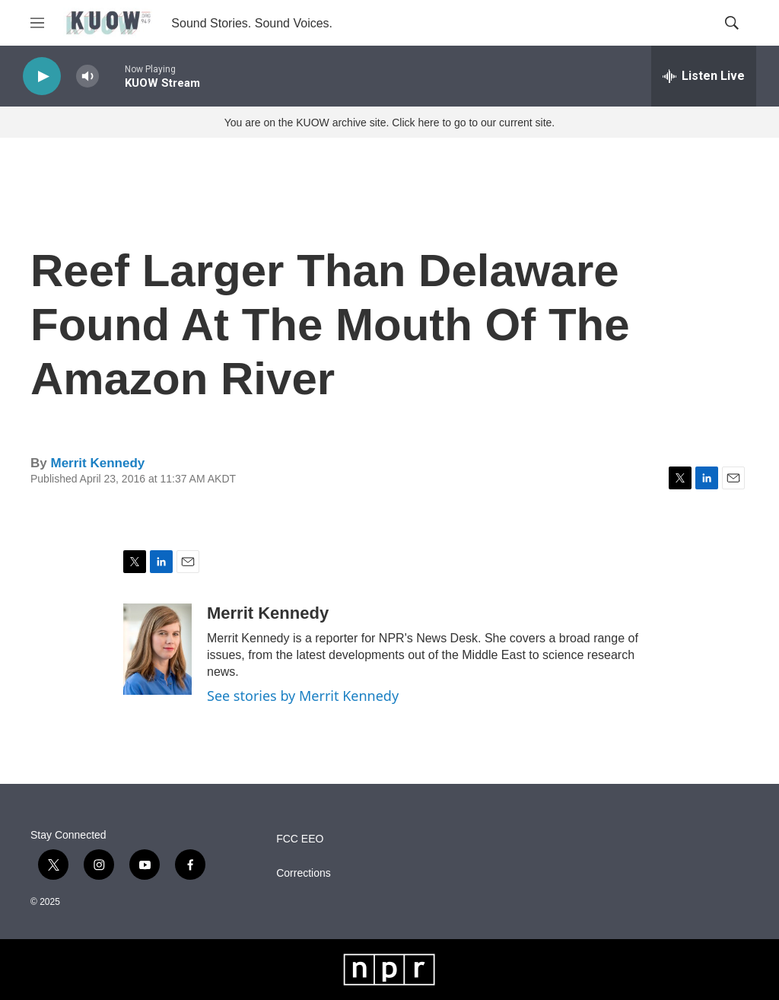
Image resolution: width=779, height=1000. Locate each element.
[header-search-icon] (731, 23)
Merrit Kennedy (97, 463)
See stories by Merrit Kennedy (303, 695)
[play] (42, 76)
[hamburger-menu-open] (37, 23)
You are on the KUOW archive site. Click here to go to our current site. (389, 122)
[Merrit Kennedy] (157, 649)
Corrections (303, 873)
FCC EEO (299, 839)
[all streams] (703, 76)
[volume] (87, 76)
